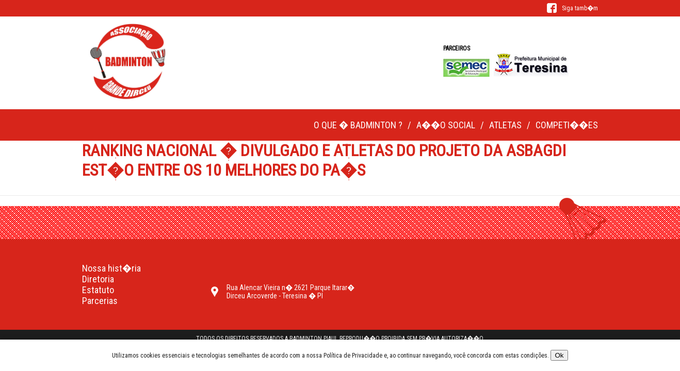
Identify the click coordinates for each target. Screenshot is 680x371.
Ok (559, 355)
